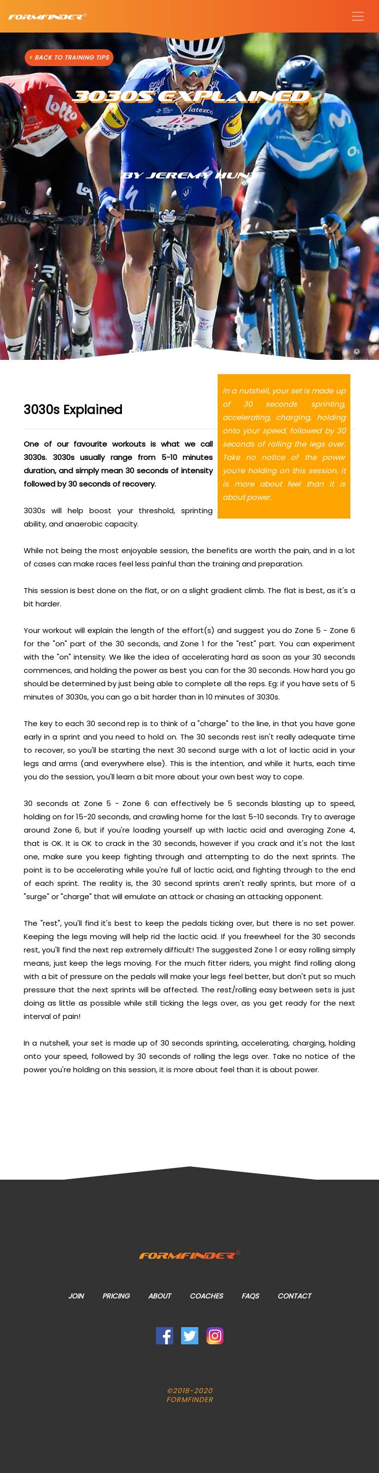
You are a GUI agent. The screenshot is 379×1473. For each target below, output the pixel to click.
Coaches (206, 1296)
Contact (294, 1296)
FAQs (250, 1296)
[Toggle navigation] (357, 16)
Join (75, 1296)
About (159, 1296)
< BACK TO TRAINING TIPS (69, 57)
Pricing (115, 1296)
